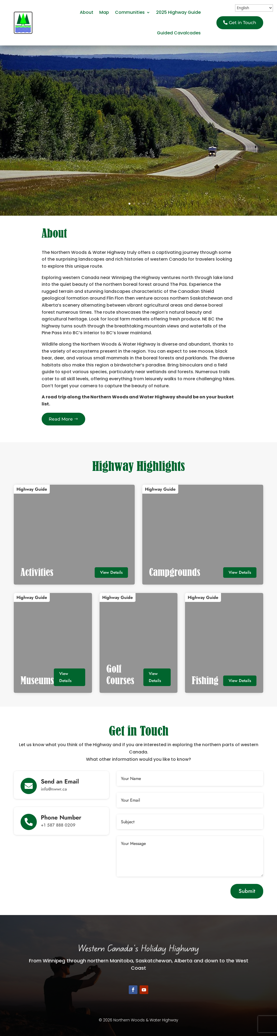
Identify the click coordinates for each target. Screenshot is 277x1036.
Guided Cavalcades (179, 33)
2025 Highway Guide (178, 12)
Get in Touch (242, 22)
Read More (61, 419)
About (86, 12)
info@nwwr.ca (54, 789)
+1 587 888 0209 (58, 825)
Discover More (138, 171)
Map (104, 12)
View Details (111, 572)
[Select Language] (254, 8)
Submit (247, 891)
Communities (130, 12)
